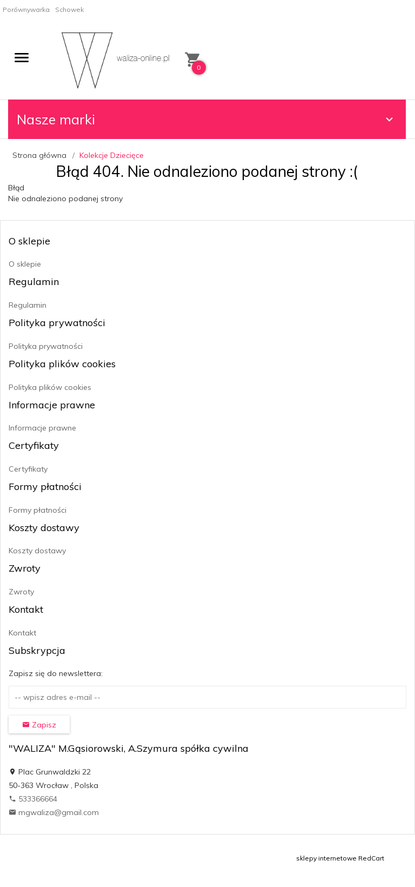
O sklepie (25, 264)
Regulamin (27, 305)
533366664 (33, 799)
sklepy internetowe (326, 858)
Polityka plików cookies (50, 387)
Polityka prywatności (46, 346)
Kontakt (22, 633)
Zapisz (39, 725)
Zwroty (21, 592)
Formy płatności (37, 510)
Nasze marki (206, 119)
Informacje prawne (42, 428)
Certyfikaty (28, 469)
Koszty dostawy (37, 550)
